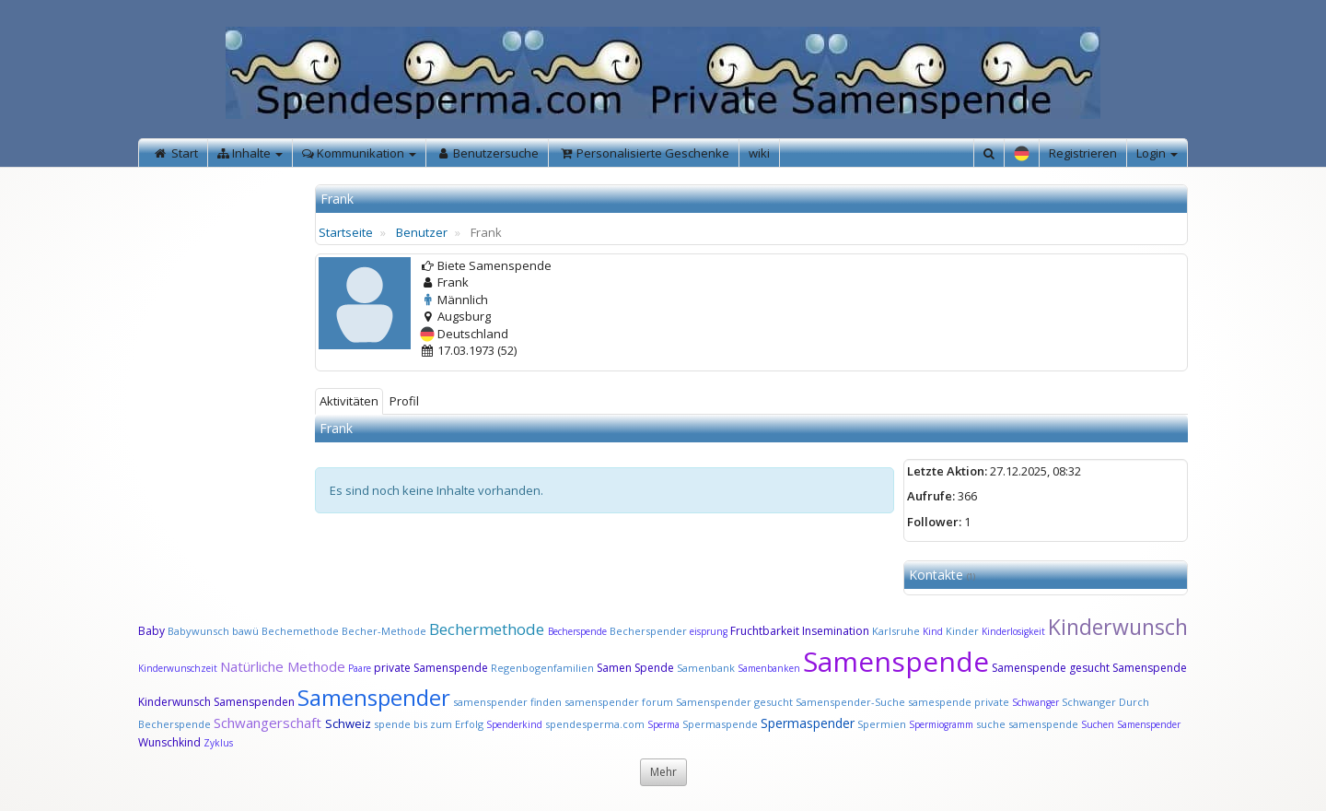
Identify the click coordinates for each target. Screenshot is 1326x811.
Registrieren (1083, 153)
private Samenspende (431, 668)
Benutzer (422, 232)
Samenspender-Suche (850, 702)
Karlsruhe (896, 631)
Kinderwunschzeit (177, 668)
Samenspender (373, 697)
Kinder (962, 631)
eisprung (708, 631)
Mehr (663, 772)
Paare (361, 668)
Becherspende (577, 631)
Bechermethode (488, 629)
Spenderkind (514, 724)
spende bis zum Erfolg (428, 724)
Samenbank (706, 668)
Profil (404, 401)
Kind (934, 631)
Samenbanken (770, 668)
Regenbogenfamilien (542, 668)
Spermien (881, 724)
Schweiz (348, 723)
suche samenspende (1027, 724)
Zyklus (218, 742)
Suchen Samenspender (1131, 724)
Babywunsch (198, 631)
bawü (245, 631)
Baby (151, 631)
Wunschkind (169, 742)
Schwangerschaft (269, 722)
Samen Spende (635, 668)
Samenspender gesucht (734, 702)
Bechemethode (300, 631)
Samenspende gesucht (1051, 668)
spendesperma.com (595, 724)
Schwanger (1035, 702)
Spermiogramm (941, 724)
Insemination (835, 631)
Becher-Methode (384, 631)
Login (1157, 153)
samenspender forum (618, 702)
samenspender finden (507, 702)
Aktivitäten (349, 401)
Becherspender (650, 631)
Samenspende (896, 661)
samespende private (958, 702)
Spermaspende (720, 724)
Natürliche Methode (282, 666)
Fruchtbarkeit (766, 631)
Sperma (663, 724)
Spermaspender (808, 723)
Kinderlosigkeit (1015, 631)
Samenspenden (254, 702)
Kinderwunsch (1118, 626)
